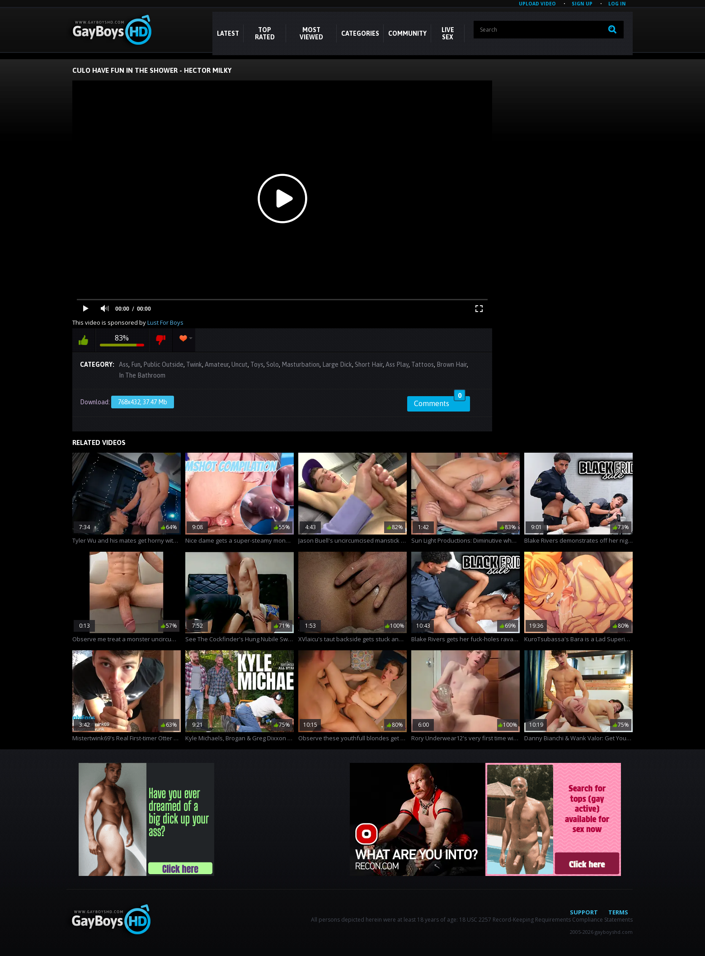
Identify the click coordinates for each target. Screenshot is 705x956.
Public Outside (163, 364)
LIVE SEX (448, 33)
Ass (123, 364)
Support (584, 912)
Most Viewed (311, 33)
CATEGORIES (360, 33)
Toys (256, 364)
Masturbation (301, 364)
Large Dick (337, 364)
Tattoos (422, 364)
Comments (439, 402)
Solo (272, 364)
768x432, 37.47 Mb (142, 402)
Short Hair (369, 364)
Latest (228, 33)
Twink (194, 364)
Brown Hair (452, 364)
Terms (618, 912)
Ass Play (397, 364)
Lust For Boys (165, 322)
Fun (136, 364)
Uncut (239, 364)
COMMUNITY (407, 33)
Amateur (217, 364)
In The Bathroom (142, 375)
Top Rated (265, 33)
